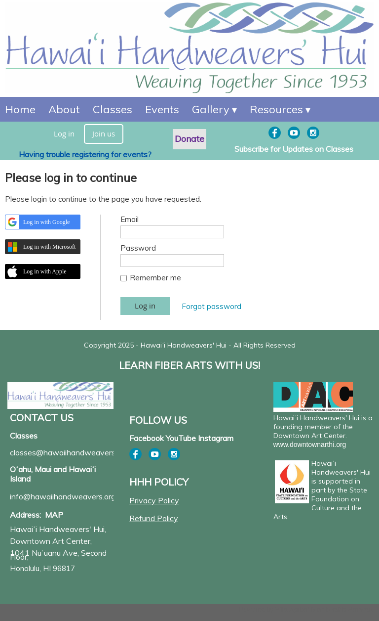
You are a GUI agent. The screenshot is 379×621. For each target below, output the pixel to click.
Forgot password (211, 306)
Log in (64, 133)
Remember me (155, 277)
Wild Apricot (292, 609)
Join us (103, 133)
